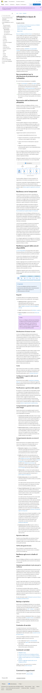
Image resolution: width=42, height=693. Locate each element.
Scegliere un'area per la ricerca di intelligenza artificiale (28, 655)
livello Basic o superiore (36, 310)
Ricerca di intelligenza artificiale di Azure (24, 33)
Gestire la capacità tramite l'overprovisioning (29, 403)
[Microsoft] (2, 1)
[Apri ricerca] (37, 1)
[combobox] (7, 16)
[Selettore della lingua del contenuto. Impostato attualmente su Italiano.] (3, 684)
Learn (17, 13)
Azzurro (20, 13)
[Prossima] (34, 1)
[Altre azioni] (40, 13)
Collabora (37, 686)
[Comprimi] (12, 13)
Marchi (2, 689)
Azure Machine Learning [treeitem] (8, 34)
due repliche (34, 83)
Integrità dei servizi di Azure (29, 462)
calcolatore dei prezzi (34, 373)
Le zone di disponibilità (20, 250)
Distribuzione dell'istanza (23, 522)
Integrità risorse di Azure (25, 458)
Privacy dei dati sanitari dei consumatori (12, 688)
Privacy (2, 688)
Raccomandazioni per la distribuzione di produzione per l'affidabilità (28, 25)
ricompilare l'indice (29, 617)
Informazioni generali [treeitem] (5, 20)
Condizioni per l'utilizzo (25, 688)
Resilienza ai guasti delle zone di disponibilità (24, 29)
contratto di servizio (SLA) (30, 88)
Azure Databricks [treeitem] (7, 32)
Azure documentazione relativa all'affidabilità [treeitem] (7, 18)
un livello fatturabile (33, 640)
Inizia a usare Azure (37, 4)
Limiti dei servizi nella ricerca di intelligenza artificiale (28, 654)
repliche (27, 642)
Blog (33, 686)
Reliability (24, 13)
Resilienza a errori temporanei (22, 27)
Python (32, 609)
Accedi (39, 1)
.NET (28, 609)
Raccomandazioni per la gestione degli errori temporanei (27, 210)
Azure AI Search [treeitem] (6, 29)
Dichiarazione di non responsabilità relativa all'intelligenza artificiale (12, 686)
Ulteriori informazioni (28, 665)
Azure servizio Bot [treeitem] (7, 31)
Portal (31, 4)
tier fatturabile (24, 83)
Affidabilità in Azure (22, 652)
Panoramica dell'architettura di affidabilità (24, 26)
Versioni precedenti (28, 686)
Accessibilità (32, 688)
